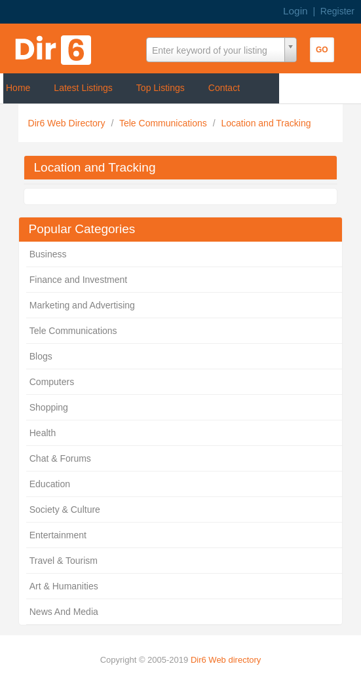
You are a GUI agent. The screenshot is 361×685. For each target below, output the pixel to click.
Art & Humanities (63, 586)
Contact (224, 88)
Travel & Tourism (63, 560)
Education (49, 484)
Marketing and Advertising (82, 305)
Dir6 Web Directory (68, 123)
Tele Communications (164, 123)
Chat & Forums (60, 458)
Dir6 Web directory (226, 660)
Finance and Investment (78, 279)
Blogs (40, 356)
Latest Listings (83, 88)
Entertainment (57, 535)
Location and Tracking (266, 123)
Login (295, 10)
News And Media (63, 611)
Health (42, 433)
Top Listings (160, 88)
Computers (51, 382)
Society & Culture (64, 509)
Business (48, 254)
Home (18, 88)
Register (337, 11)
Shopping (48, 407)
